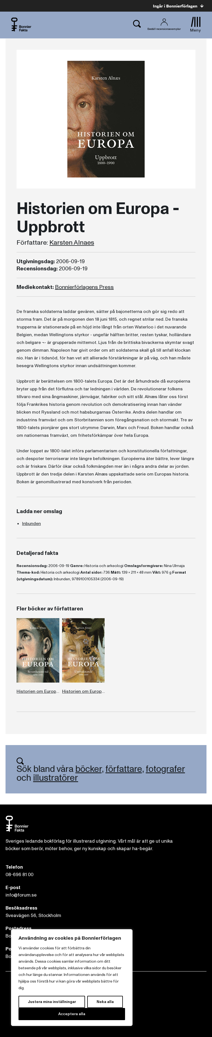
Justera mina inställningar (52, 1001)
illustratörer (55, 778)
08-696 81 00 (19, 874)
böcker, (89, 769)
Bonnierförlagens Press (84, 287)
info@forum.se (21, 895)
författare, (124, 769)
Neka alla (105, 1001)
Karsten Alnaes (71, 243)
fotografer (165, 769)
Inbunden (31, 524)
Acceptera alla (71, 1014)
